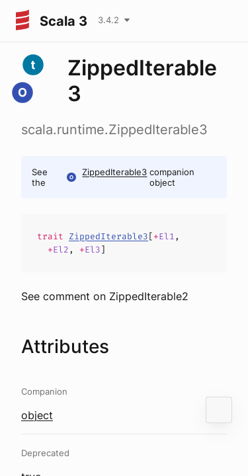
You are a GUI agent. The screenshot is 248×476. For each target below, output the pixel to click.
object (37, 415)
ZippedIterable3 (114, 172)
